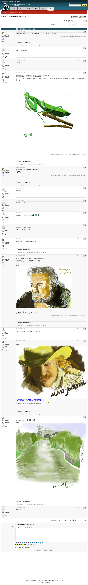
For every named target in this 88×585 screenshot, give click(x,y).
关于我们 (27, 580)
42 (73, 24)
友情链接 (46, 580)
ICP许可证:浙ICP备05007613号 (56, 580)
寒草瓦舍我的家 (5, 34)
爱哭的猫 (4, 332)
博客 (43, 8)
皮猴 (3, 510)
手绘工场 (10, 16)
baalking (3, 228)
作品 (28, 8)
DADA (3, 63)
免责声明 (31, 580)
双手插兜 (4, 203)
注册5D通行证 (17, 1)
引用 (85, 31)
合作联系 (36, 580)
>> (79, 24)
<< (60, 24)
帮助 (20, 12)
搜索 (16, 12)
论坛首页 (5, 12)
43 (75, 24)
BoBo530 (4, 191)
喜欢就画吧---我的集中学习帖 (23, 42)
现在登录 (11, 1)
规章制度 (11, 12)
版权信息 (41, 580)
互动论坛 (4, 16)
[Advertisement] (44, 565)
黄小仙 (3, 51)
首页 (14, 8)
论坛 (51, 8)
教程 (36, 8)
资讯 (21, 8)
